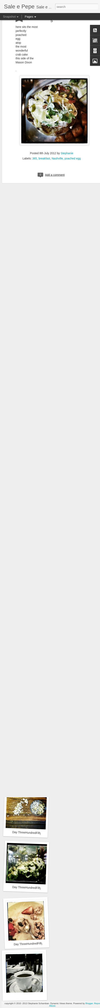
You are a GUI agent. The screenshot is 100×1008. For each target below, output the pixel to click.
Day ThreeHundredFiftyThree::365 (33, 887)
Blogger (89, 1003)
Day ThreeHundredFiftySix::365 (33, 725)
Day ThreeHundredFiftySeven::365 (33, 669)
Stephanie (67, 138)
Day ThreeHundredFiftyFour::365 (32, 833)
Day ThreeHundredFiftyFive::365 (32, 780)
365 (34, 143)
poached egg (73, 143)
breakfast (44, 143)
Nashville (57, 143)
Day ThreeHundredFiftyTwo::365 (34, 943)
